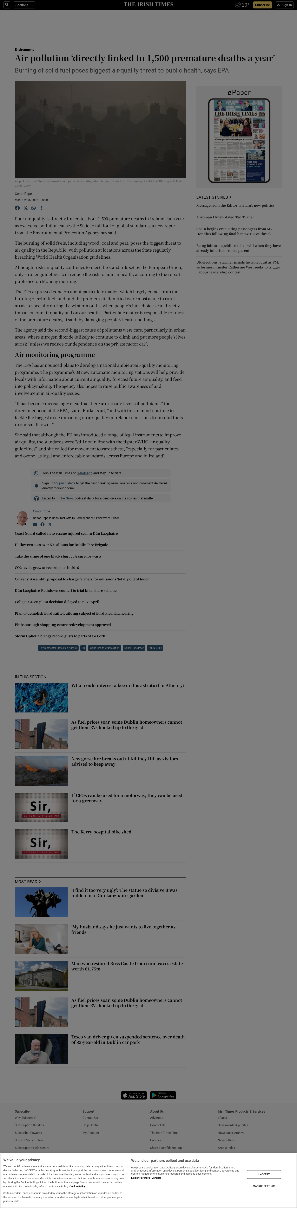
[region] (148, 1180)
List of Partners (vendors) (147, 1177)
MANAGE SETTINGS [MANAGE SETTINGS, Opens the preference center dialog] (264, 1186)
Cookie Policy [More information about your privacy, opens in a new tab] (78, 1186)
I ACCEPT (264, 1174)
